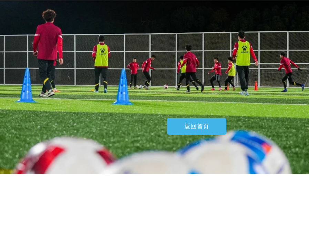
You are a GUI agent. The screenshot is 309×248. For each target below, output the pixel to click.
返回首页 (196, 126)
